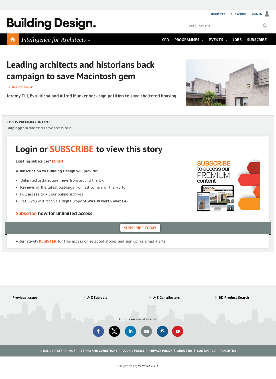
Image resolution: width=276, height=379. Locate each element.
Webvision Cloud (148, 366)
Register (218, 14)
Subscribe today (140, 227)
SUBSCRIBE (72, 148)
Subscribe (238, 14)
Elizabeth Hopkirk (22, 87)
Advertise (229, 351)
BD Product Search (234, 297)
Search (264, 25)
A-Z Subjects (97, 297)
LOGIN (57, 161)
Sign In (257, 14)
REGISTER (48, 241)
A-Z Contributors (166, 297)
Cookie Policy (133, 351)
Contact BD (206, 351)
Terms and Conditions (99, 351)
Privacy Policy (160, 351)
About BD (184, 351)
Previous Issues (25, 297)
